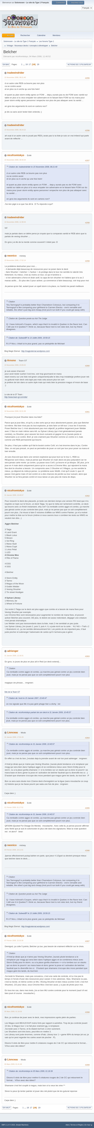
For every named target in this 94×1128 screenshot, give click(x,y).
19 (38, 64)
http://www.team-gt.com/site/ (15, 397)
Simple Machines (22, 1125)
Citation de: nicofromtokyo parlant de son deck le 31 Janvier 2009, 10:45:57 (40, 712)
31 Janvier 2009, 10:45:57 (14, 495)
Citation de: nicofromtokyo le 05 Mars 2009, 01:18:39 (31, 1071)
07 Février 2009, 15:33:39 (13, 940)
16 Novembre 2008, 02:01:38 (15, 411)
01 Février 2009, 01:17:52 (13, 807)
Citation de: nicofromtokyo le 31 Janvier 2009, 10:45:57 (31, 744)
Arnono (11, 360)
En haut (6, 1108)
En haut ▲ (88, 1125)
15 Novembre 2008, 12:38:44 (15, 222)
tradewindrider (15, 72)
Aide (67, 1125)
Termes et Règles (76, 1125)
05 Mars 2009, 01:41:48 (13, 1064)
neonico (11, 255)
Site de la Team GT (12, 692)
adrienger (12, 651)
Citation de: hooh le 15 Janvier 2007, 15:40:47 (28, 698)
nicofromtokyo (15, 155)
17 (30, 64)
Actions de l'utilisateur (79, 64)
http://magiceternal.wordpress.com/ (35, 351)
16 (26, 64)
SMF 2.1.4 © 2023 (8, 1125)
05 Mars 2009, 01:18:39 (13, 1011)
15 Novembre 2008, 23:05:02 (15, 365)
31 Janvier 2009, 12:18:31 (14, 656)
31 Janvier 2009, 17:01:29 (14, 737)
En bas (6, 64)
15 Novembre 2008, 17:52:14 (15, 260)
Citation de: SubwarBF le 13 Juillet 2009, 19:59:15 (29, 338)
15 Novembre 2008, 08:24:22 (15, 130)
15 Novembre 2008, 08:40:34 (15, 160)
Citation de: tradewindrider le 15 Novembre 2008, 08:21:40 (33, 167)
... (24, 64)
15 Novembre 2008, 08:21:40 (15, 77)
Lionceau (12, 732)
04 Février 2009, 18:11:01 (13, 850)
